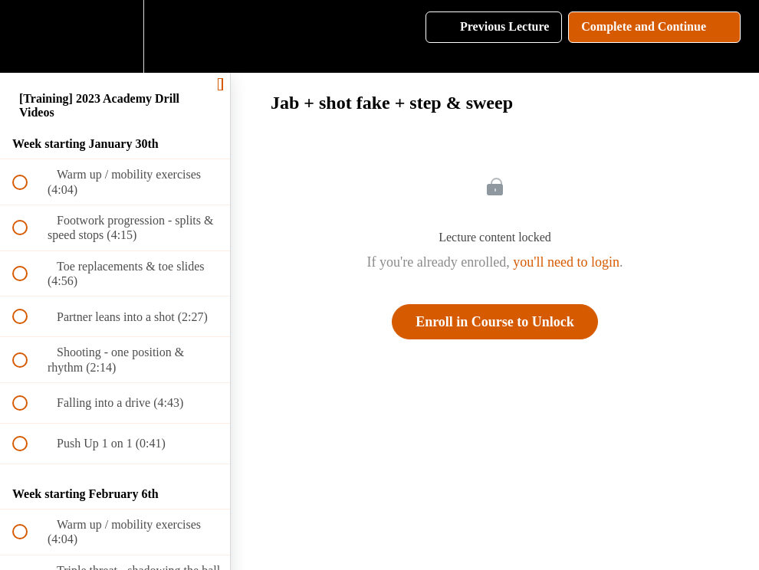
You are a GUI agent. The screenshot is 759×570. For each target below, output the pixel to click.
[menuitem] (115, 36)
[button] (28, 36)
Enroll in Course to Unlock (495, 321)
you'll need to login (566, 262)
